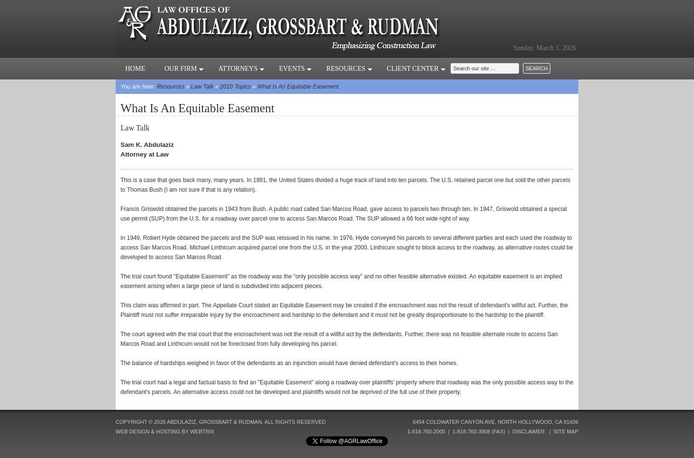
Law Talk (202, 86)
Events (295, 68)
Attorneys (241, 68)
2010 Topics (235, 86)
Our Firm (184, 68)
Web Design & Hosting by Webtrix (165, 431)
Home (135, 68)
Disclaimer (528, 431)
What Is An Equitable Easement (298, 86)
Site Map (566, 431)
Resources (349, 68)
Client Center (416, 68)
